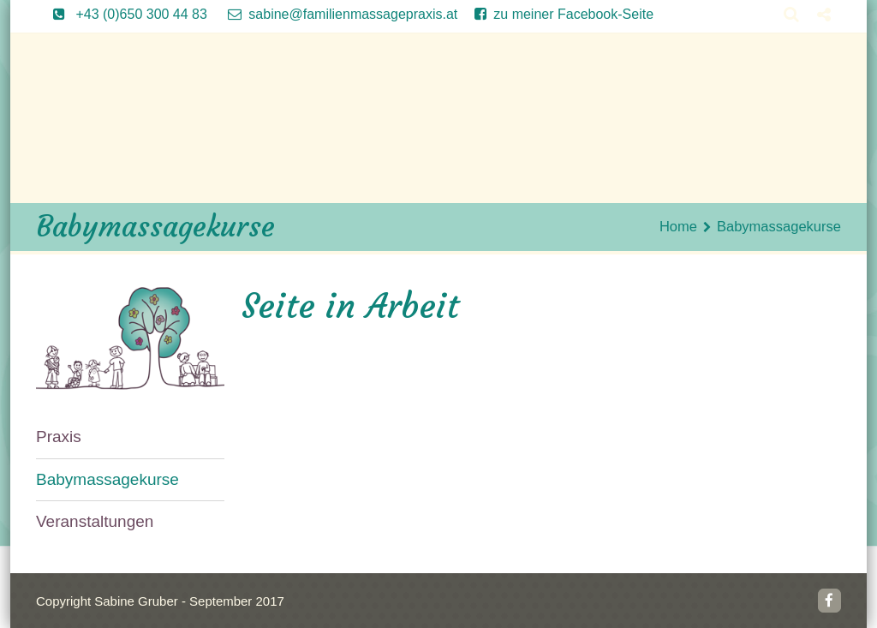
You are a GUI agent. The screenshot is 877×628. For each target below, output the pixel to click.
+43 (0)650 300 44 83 (121, 14)
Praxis (58, 437)
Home (678, 226)
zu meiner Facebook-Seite (555, 14)
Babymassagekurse (107, 479)
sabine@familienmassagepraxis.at (334, 14)
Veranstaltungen (94, 521)
